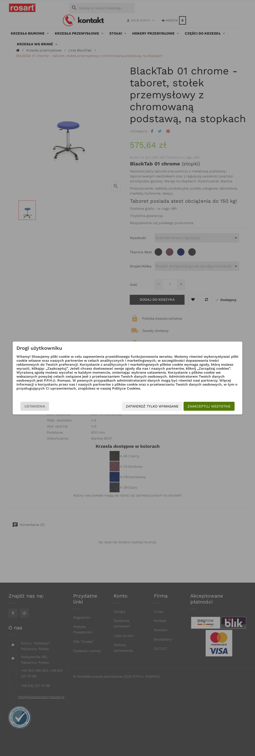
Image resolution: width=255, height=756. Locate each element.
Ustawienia (28, 406)
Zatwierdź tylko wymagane (158, 406)
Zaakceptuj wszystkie (215, 406)
